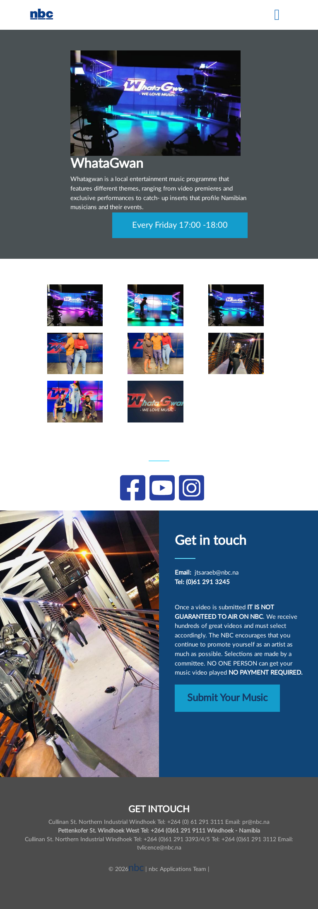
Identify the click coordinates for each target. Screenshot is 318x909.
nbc (136, 868)
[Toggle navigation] (277, 15)
